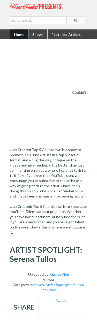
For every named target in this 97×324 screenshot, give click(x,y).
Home (19, 34)
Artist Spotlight (58, 284)
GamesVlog (59, 274)
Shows (37, 34)
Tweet (60, 300)
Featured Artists (66, 34)
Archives (37, 284)
